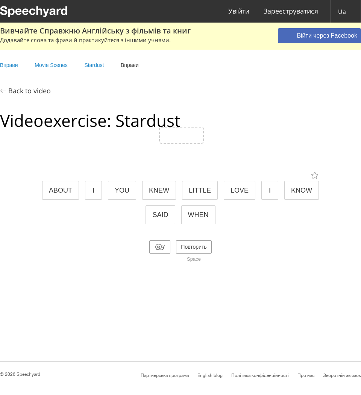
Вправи (9, 65)
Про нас (305, 375)
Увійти (238, 11)
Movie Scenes (51, 65)
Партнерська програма (165, 375)
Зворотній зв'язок (342, 375)
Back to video (29, 90)
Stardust (94, 65)
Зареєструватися (291, 11)
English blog (210, 375)
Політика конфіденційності (260, 375)
